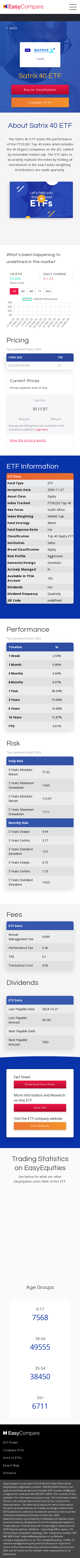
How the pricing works (28, 440)
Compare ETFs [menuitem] (13, 1450)
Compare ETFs (40, 102)
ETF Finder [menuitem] (10, 1442)
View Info (40, 1108)
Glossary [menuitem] (9, 1473)
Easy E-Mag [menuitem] (11, 1465)
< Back (11, 28)
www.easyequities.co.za (56, 1550)
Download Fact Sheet (40, 1084)
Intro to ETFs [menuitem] (12, 1458)
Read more (9, 1554)
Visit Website (40, 1126)
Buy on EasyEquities (40, 90)
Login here (41, 429)
